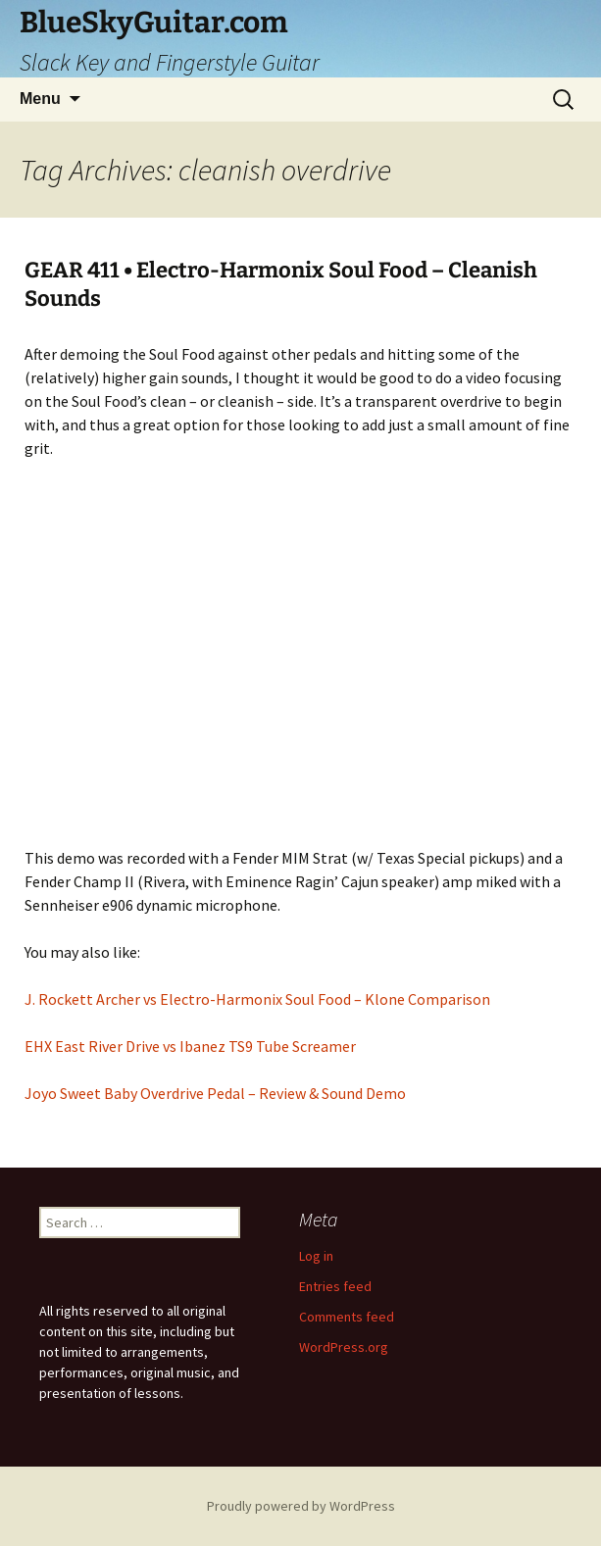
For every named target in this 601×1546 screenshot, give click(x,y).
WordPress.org (343, 1347)
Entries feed (335, 1286)
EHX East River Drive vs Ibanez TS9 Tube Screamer (190, 1046)
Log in (316, 1256)
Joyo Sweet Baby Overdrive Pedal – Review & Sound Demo (215, 1093)
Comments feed (346, 1316)
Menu (40, 98)
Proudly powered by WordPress (301, 1506)
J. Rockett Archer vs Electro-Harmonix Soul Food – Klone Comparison (257, 999)
